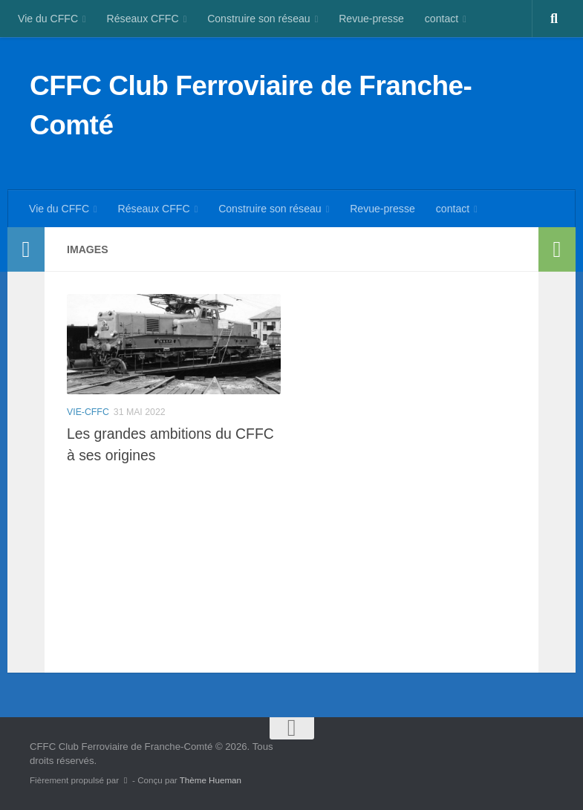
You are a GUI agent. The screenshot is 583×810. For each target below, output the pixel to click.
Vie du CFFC (48, 19)
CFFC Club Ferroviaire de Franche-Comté (251, 105)
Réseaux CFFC (143, 19)
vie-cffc (88, 412)
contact (441, 19)
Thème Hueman (210, 780)
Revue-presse (371, 19)
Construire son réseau (258, 19)
